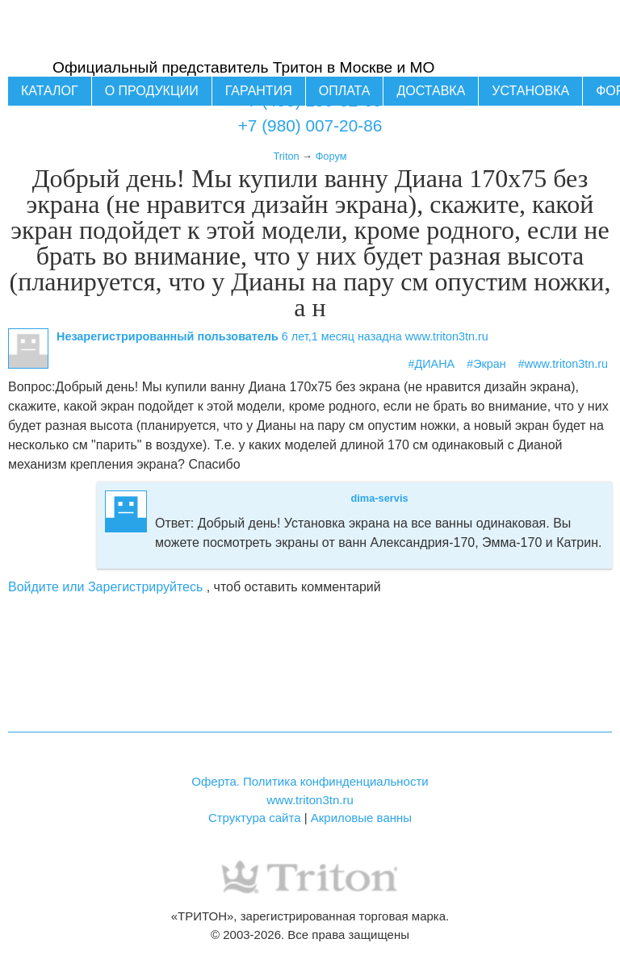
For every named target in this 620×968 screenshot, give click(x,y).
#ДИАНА (431, 363)
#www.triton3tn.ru (563, 363)
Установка (530, 91)
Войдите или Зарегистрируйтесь (105, 587)
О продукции (152, 91)
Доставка (430, 91)
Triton (286, 156)
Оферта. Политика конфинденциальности (309, 781)
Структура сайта (254, 817)
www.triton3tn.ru (310, 800)
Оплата (345, 91)
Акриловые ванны (361, 817)
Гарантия (258, 91)
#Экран (486, 363)
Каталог (49, 91)
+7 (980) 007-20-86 (310, 125)
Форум (331, 156)
